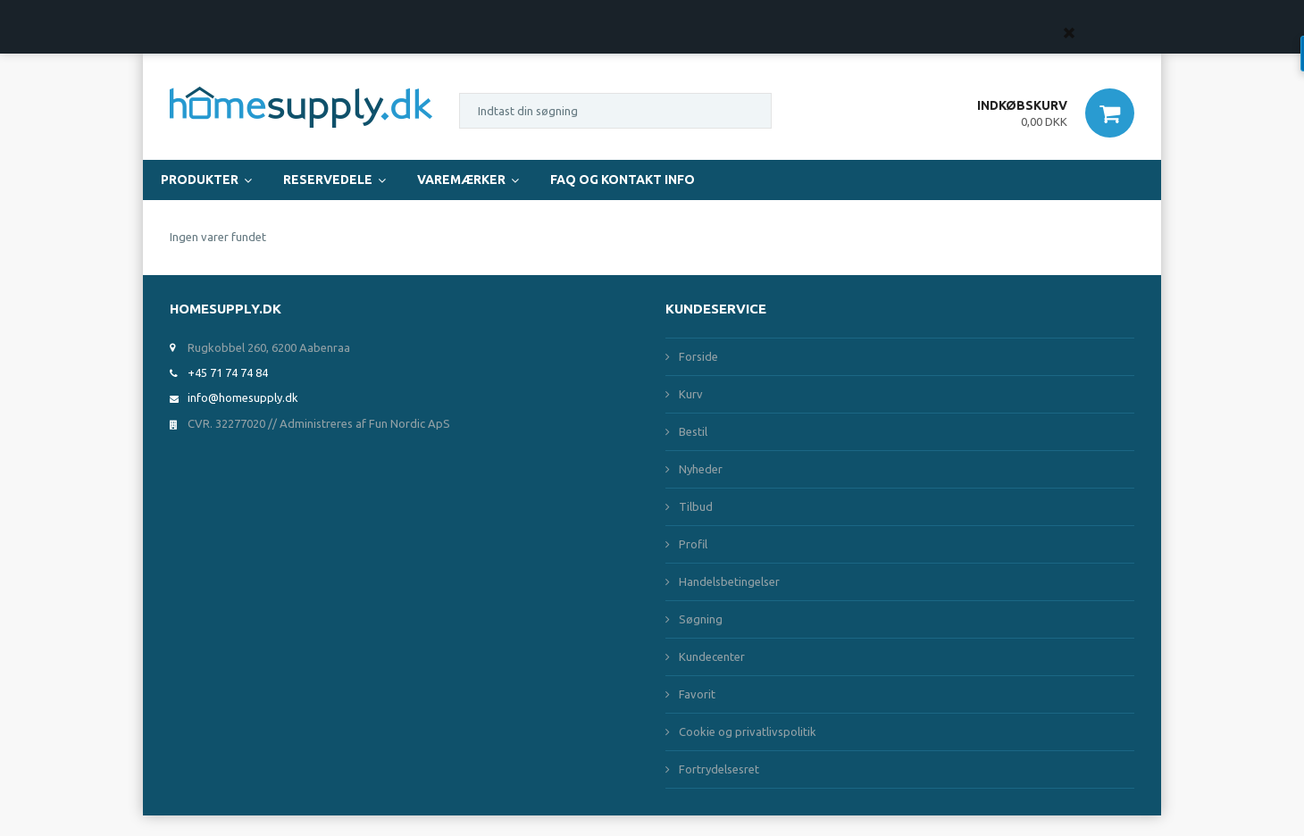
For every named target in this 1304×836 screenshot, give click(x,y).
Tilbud (696, 506)
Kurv (691, 394)
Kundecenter (712, 656)
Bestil (693, 431)
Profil (693, 544)
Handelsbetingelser (729, 581)
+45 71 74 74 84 (228, 372)
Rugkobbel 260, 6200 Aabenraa (269, 347)
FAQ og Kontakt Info (622, 179)
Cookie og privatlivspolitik (747, 731)
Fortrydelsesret (719, 769)
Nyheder (701, 469)
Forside (698, 356)
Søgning (701, 619)
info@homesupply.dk (243, 397)
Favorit (697, 694)
